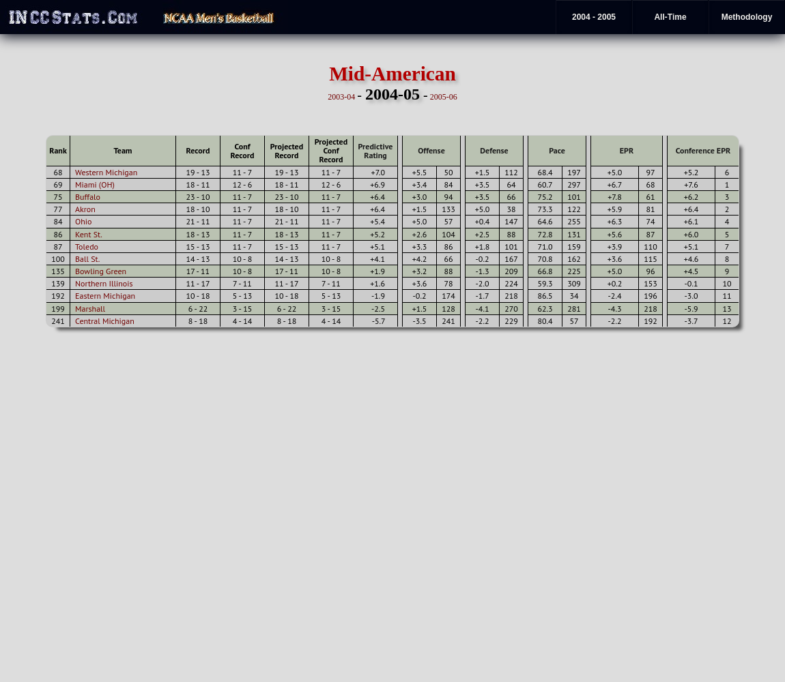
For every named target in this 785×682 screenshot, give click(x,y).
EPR (626, 150)
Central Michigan (104, 321)
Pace (557, 150)
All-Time (670, 17)
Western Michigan (106, 172)
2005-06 (443, 97)
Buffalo (87, 197)
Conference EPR (703, 150)
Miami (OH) (95, 184)
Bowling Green (100, 271)
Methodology (747, 17)
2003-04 (341, 97)
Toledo (86, 246)
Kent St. (88, 234)
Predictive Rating (375, 150)
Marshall (90, 308)
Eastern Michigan (105, 296)
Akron (85, 209)
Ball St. (87, 259)
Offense (431, 150)
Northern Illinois (104, 283)
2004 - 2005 (594, 17)
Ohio (83, 221)
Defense (494, 150)
